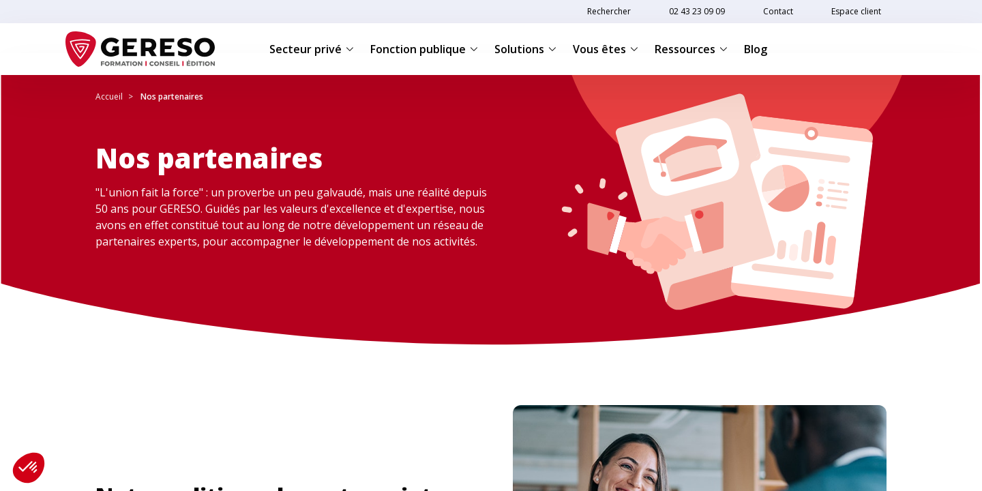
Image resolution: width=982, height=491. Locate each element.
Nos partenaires (171, 96)
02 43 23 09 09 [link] (697, 11)
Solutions (525, 49)
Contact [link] (778, 11)
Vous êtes (605, 49)
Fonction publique (424, 49)
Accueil (109, 96)
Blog (755, 49)
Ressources (691, 49)
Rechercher (609, 11)
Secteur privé (311, 49)
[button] (28, 467)
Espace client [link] (856, 11)
